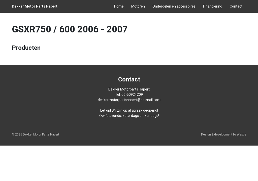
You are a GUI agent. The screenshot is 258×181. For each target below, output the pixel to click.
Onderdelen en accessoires (174, 6)
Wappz (241, 134)
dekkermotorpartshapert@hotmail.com (129, 100)
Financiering (212, 6)
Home (119, 6)
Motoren (138, 6)
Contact (236, 6)
